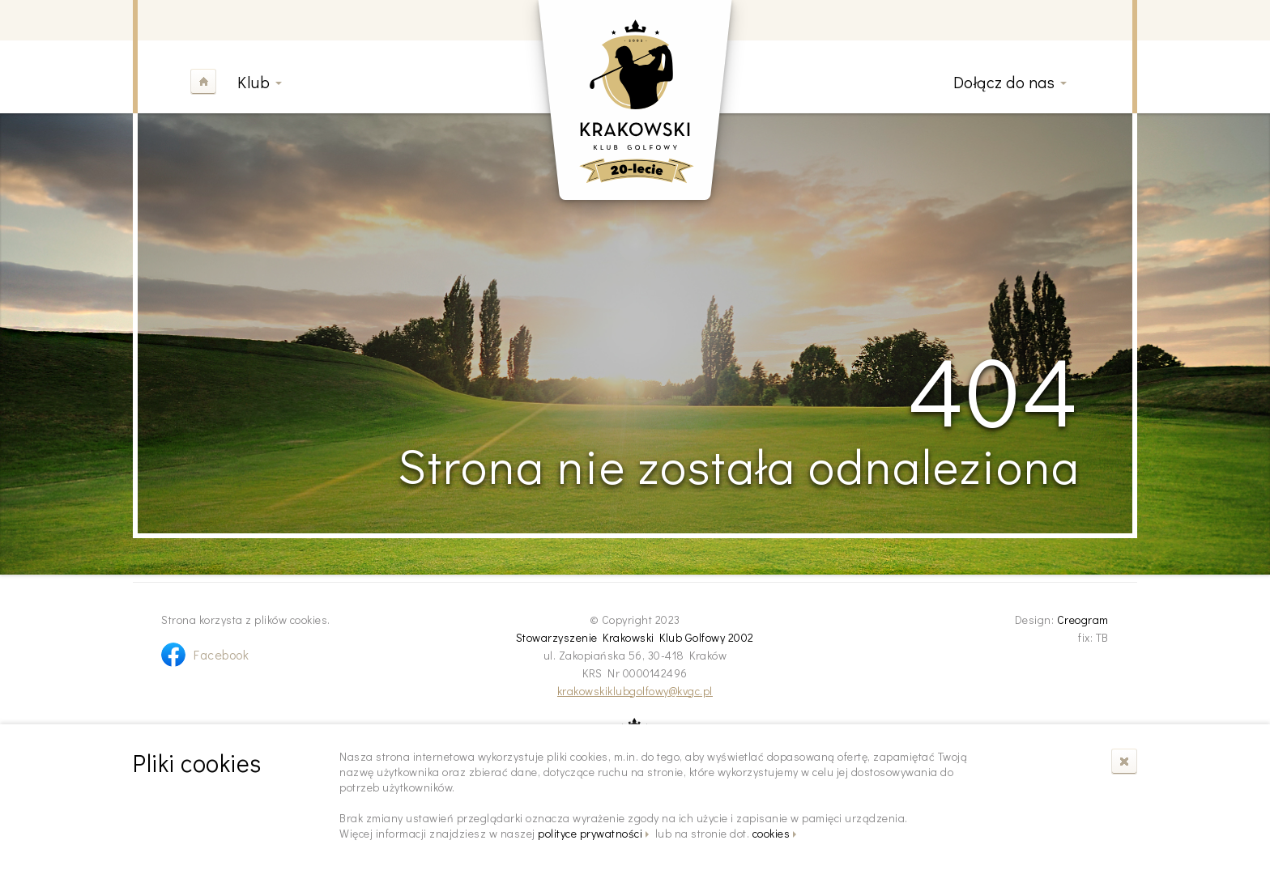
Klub (253, 81)
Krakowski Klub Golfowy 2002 (635, 100)
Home (203, 82)
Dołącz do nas (1004, 81)
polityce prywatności (590, 833)
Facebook (221, 654)
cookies (771, 833)
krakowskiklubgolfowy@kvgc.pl (635, 690)
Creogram (1083, 619)
